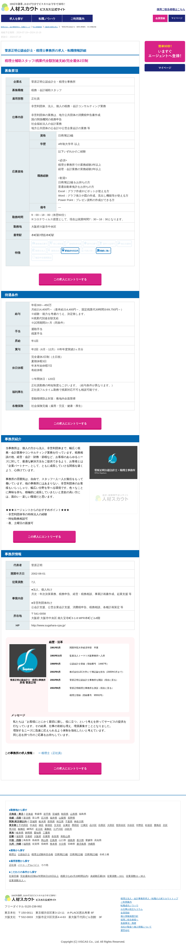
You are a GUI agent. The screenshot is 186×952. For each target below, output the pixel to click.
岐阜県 (19, 832)
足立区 (39, 829)
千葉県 (68, 821)
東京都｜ (14, 825)
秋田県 (64, 814)
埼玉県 (60, 821)
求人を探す (16, 18)
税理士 (12, 854)
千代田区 (23, 825)
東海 (11, 832)
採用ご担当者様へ (129, 919)
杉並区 (148, 825)
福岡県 (27, 844)
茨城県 (33, 821)
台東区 (66, 825)
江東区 (84, 825)
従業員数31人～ (17, 880)
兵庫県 (46, 836)
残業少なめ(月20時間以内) (74, 876)
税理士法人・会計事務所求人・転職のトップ (15, 27)
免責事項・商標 (128, 923)
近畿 (11, 836)
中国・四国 (15, 840)
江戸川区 (58, 829)
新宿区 (48, 825)
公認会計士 (24, 854)
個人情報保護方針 (129, 916)
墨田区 (75, 825)
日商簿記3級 (91, 854)
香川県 (80, 840)
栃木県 (42, 821)
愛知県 (37, 832)
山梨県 (62, 817)
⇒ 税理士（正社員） (51, 753)
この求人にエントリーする (70, 279)
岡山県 (44, 840)
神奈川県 (79, 821)
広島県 (53, 840)
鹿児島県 (81, 844)
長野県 (71, 817)
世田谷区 (121, 825)
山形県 (73, 814)
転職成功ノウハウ (129, 905)
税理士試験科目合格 (42, 854)
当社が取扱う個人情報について (136, 927)
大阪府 (37, 836)
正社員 (12, 865)
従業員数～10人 (115, 876)
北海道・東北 (16, 814)
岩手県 (47, 814)
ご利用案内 (77, 18)
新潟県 (27, 817)
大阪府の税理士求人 (51, 27)
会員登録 (160, 18)
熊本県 (53, 844)
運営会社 (125, 930)
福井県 (53, 817)
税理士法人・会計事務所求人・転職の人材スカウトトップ (149, 898)
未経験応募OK (98, 876)
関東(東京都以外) (18, 821)
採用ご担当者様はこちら (171, 9)
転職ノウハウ (47, 18)
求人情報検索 (37, 27)
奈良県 (55, 836)
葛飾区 (48, 829)
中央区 (33, 825)
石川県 (44, 817)
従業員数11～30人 (135, 876)
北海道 (29, 814)
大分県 (62, 844)
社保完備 (14, 876)
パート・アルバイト (28, 865)
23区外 (68, 829)
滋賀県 (19, 836)
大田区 (110, 825)
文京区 (57, 825)
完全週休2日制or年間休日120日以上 (39, 876)
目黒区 (102, 825)
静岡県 (28, 832)
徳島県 (71, 840)
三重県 (46, 832)
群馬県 (51, 821)
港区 (41, 825)
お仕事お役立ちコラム (132, 909)
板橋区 (21, 829)
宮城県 (55, 814)
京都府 (28, 836)
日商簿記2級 (76, 854)
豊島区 (157, 825)
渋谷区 (130, 825)
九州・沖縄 (15, 844)
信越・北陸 (15, 817)
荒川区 (12, 829)
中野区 (139, 825)
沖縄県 (91, 844)
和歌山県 (65, 836)
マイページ (176, 18)
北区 (165, 825)
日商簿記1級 (61, 854)
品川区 (93, 825)
